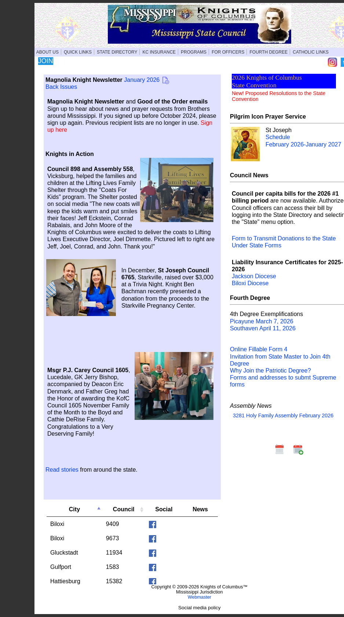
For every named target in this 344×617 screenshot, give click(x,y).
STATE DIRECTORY (117, 52)
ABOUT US (47, 52)
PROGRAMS (193, 52)
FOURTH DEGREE (268, 52)
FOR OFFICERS (228, 52)
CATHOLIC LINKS (311, 52)
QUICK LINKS (78, 52)
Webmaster (199, 597)
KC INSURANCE (159, 52)
